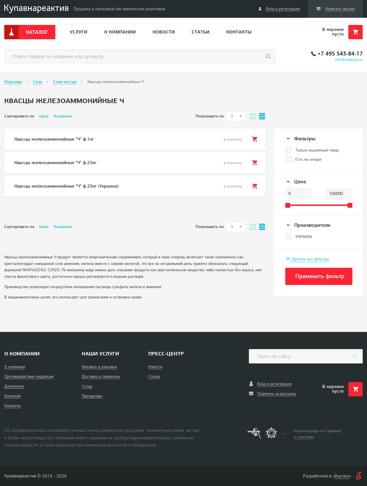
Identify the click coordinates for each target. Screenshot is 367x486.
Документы (14, 386)
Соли (37, 81)
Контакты (238, 32)
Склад (87, 386)
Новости (164, 32)
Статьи (201, 32)
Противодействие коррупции (29, 376)
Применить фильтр (319, 276)
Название (63, 116)
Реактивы (13, 81)
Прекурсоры (92, 395)
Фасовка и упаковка (99, 366)
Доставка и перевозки (101, 376)
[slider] (287, 205)
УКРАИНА (303, 236)
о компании (304, 436)
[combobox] (236, 116)
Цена (44, 116)
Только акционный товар (317, 150)
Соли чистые (65, 81)
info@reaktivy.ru (349, 59)
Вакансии (12, 395)
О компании (120, 32)
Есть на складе (308, 159)
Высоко (342, 476)
